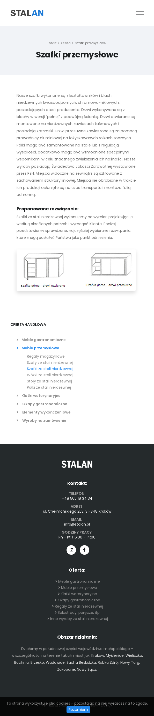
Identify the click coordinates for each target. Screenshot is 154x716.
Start (52, 43)
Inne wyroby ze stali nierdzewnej (77, 618)
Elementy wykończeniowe (44, 412)
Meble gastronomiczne (41, 339)
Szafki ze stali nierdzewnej (50, 368)
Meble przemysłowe (38, 348)
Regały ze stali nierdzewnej (77, 606)
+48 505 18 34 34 (77, 498)
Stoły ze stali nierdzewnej (49, 381)
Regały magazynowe (46, 356)
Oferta (66, 43)
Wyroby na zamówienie (41, 420)
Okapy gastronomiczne (42, 404)
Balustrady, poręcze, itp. (77, 612)
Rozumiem (78, 709)
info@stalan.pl (77, 524)
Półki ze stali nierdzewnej (49, 387)
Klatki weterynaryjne (39, 395)
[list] (18, 340)
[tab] (77, 327)
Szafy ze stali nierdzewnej (50, 362)
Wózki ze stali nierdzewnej (50, 375)
